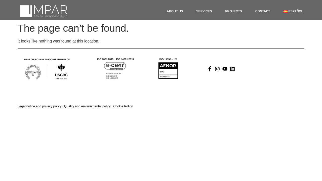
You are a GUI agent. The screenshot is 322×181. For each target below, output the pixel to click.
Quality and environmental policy (88, 106)
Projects (233, 11)
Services (204, 11)
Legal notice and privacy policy (39, 106)
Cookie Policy (123, 106)
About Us (175, 11)
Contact (262, 11)
